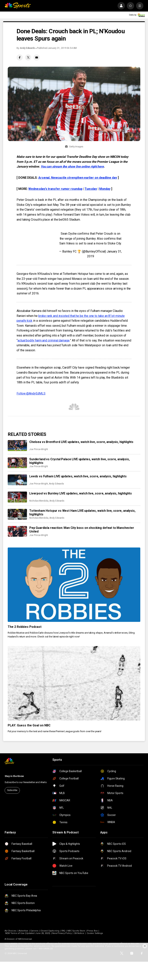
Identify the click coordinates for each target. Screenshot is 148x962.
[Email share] (37, 57)
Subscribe (12, 790)
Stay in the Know (14, 776)
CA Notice (79, 933)
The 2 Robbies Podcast (24, 627)
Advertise (23, 931)
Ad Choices (11, 931)
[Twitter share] (28, 57)
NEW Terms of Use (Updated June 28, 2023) (27, 933)
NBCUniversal (25, 939)
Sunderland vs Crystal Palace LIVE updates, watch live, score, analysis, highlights (79, 461)
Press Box (92, 931)
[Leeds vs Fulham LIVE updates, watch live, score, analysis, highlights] (17, 479)
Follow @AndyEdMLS (31, 393)
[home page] (18, 5)
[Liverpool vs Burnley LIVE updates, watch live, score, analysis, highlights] (17, 497)
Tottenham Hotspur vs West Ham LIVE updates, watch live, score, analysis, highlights (82, 512)
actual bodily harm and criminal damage (44, 340)
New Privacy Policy (62, 933)
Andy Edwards (27, 48)
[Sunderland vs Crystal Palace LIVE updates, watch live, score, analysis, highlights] (17, 462)
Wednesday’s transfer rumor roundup (55, 189)
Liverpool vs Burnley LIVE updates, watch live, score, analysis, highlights (80, 493)
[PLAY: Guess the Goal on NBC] (74, 683)
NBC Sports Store (76, 931)
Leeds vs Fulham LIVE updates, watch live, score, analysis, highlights (78, 476)
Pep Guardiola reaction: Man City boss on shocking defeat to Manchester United (81, 529)
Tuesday (91, 189)
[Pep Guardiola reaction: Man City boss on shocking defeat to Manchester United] (17, 531)
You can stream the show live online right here (72, 166)
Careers (34, 931)
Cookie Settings (95, 933)
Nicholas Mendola (38, 500)
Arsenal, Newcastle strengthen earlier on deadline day (77, 177)
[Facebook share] (20, 57)
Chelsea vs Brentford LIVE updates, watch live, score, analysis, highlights (81, 442)
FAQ (63, 931)
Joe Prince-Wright (38, 449)
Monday (105, 189)
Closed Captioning (49, 931)
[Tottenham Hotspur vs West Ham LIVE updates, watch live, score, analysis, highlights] (17, 514)
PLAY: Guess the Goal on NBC (29, 725)
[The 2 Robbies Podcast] (74, 584)
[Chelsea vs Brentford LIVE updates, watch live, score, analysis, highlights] (17, 445)
